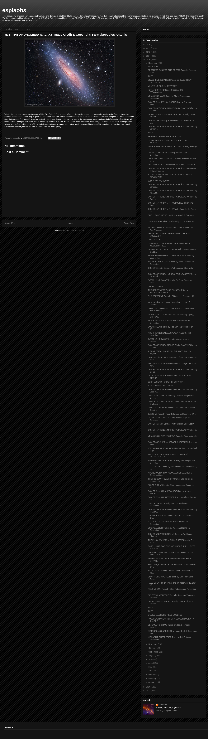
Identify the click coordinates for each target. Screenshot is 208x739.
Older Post (129, 223)
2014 (148, 691)
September (153, 652)
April (150, 671)
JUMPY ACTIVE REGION (159, 181)
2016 (148, 60)
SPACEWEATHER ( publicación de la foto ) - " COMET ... (172, 165)
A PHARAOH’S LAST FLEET (160, 386)
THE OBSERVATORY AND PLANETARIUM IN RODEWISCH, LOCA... (168, 291)
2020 (148, 44)
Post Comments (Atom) (74, 230)
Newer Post (10, 223)
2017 (148, 56)
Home (70, 223)
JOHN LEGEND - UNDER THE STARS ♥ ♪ (166, 382)
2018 (148, 52)
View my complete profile (166, 711)
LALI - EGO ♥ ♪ (154, 240)
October (152, 648)
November (153, 644)
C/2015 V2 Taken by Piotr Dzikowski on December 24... (172, 414)
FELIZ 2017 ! (153, 66)
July (150, 659)
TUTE (150, 76)
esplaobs (14, 10)
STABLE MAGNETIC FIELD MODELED (165, 615)
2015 (148, 687)
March (151, 674)
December (153, 63)
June (150, 663)
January (152, 682)
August (151, 655)
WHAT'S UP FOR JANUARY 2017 (162, 86)
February (152, 678)
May (150, 667)
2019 (148, 48)
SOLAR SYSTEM (155, 286)
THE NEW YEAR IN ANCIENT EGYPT (164, 136)
